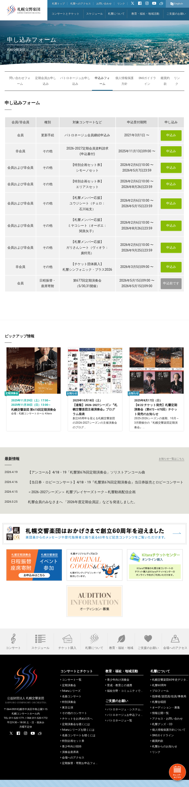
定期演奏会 (68, 692)
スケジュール (94, 13)
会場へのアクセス (72, 764)
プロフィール (159, 698)
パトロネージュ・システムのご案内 (128, 716)
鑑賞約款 (165, 81)
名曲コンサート (70, 703)
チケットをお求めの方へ (76, 725)
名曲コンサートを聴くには (77, 742)
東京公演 (66, 714)
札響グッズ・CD (161, 731)
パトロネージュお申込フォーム (125, 722)
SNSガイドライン (147, 81)
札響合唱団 (158, 709)
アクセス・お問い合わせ (166, 725)
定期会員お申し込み (45, 81)
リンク (121, 3)
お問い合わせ (104, 3)
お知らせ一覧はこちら (171, 465)
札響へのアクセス (80, 3)
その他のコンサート (73, 720)
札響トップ (58, 3)
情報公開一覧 (159, 720)
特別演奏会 (68, 709)
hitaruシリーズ (70, 698)
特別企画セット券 (72, 748)
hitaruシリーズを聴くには (77, 737)
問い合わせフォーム (19, 81)
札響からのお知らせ (163, 753)
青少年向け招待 (70, 753)
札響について (116, 13)
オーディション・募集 (165, 714)
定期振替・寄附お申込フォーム (80, 770)
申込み (171, 135)
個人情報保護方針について (168, 737)
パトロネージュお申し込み (75, 81)
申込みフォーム (102, 81)
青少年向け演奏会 (117, 687)
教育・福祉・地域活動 (145, 13)
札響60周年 (158, 692)
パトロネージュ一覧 (118, 727)
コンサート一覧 (70, 687)
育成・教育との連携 (118, 692)
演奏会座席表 (69, 759)
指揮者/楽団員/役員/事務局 (168, 703)
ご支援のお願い (176, 13)
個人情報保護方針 (124, 81)
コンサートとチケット (65, 13)
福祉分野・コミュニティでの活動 (127, 698)
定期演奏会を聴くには (75, 731)
